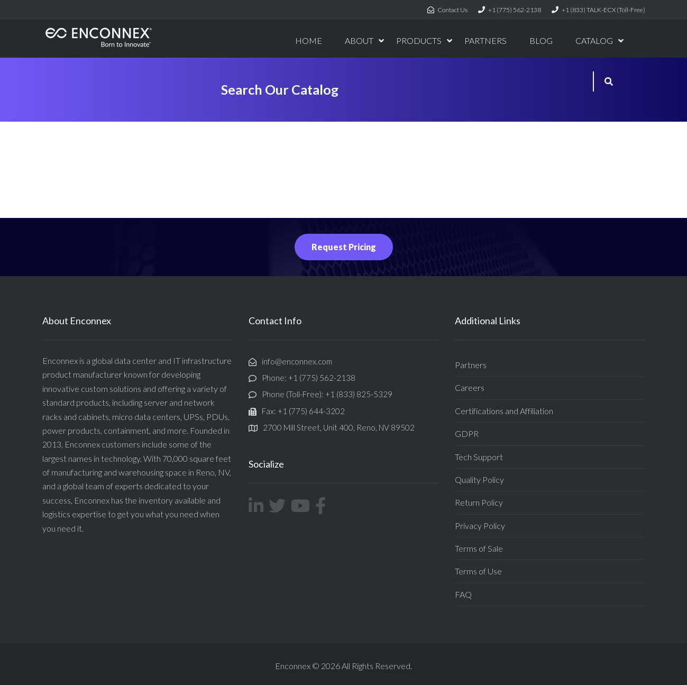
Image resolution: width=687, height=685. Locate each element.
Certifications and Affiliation (504, 411)
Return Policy (479, 502)
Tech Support (479, 457)
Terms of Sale (479, 548)
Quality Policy (479, 479)
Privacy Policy (480, 525)
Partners (471, 365)
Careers (469, 387)
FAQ (463, 594)
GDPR (467, 433)
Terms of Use (478, 571)
